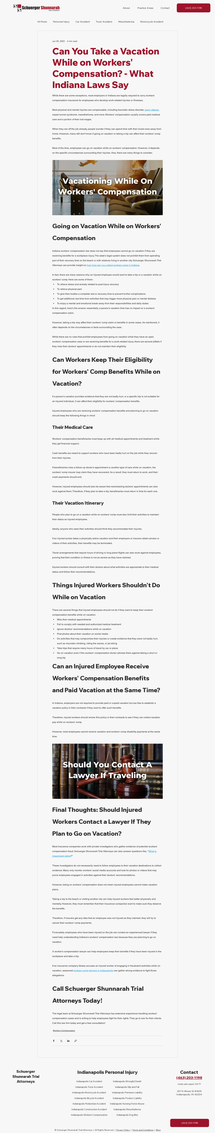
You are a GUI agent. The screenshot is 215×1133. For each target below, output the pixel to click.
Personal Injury (61, 21)
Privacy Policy (123, 1130)
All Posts (42, 21)
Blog (158, 1130)
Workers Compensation (64, 1030)
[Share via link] (75, 1040)
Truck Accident (104, 21)
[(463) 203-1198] (193, 7)
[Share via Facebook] (53, 1040)
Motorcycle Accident (151, 21)
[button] (126, 8)
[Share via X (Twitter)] (61, 1040)
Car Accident (83, 21)
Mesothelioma (126, 21)
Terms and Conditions (143, 1130)
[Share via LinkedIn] (68, 1040)
